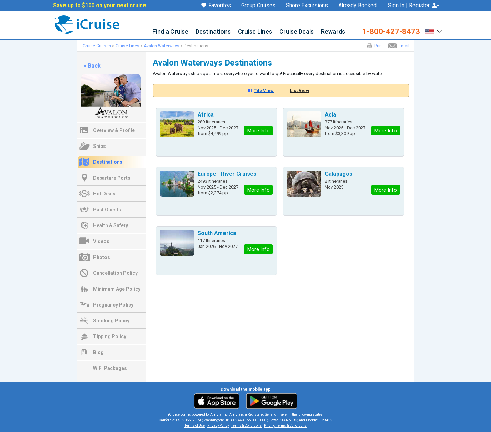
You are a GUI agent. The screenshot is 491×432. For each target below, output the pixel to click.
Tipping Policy (109, 336)
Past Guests (107, 209)
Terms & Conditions (246, 426)
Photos (101, 257)
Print (378, 45)
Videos (101, 241)
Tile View (264, 90)
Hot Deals (104, 194)
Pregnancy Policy (113, 305)
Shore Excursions (307, 5)
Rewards (333, 32)
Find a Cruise (170, 32)
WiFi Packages (110, 368)
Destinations (213, 32)
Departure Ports (111, 178)
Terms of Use (194, 426)
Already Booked (357, 5)
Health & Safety (110, 225)
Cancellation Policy (115, 273)
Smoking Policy (111, 320)
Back (94, 65)
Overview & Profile (114, 130)
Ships (99, 146)
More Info (258, 131)
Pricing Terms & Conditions (285, 426)
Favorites (216, 6)
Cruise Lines (255, 32)
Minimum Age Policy (116, 289)
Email (404, 45)
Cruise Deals (296, 32)
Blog (98, 352)
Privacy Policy (218, 426)
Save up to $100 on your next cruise (99, 5)
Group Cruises (258, 5)
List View (299, 90)
